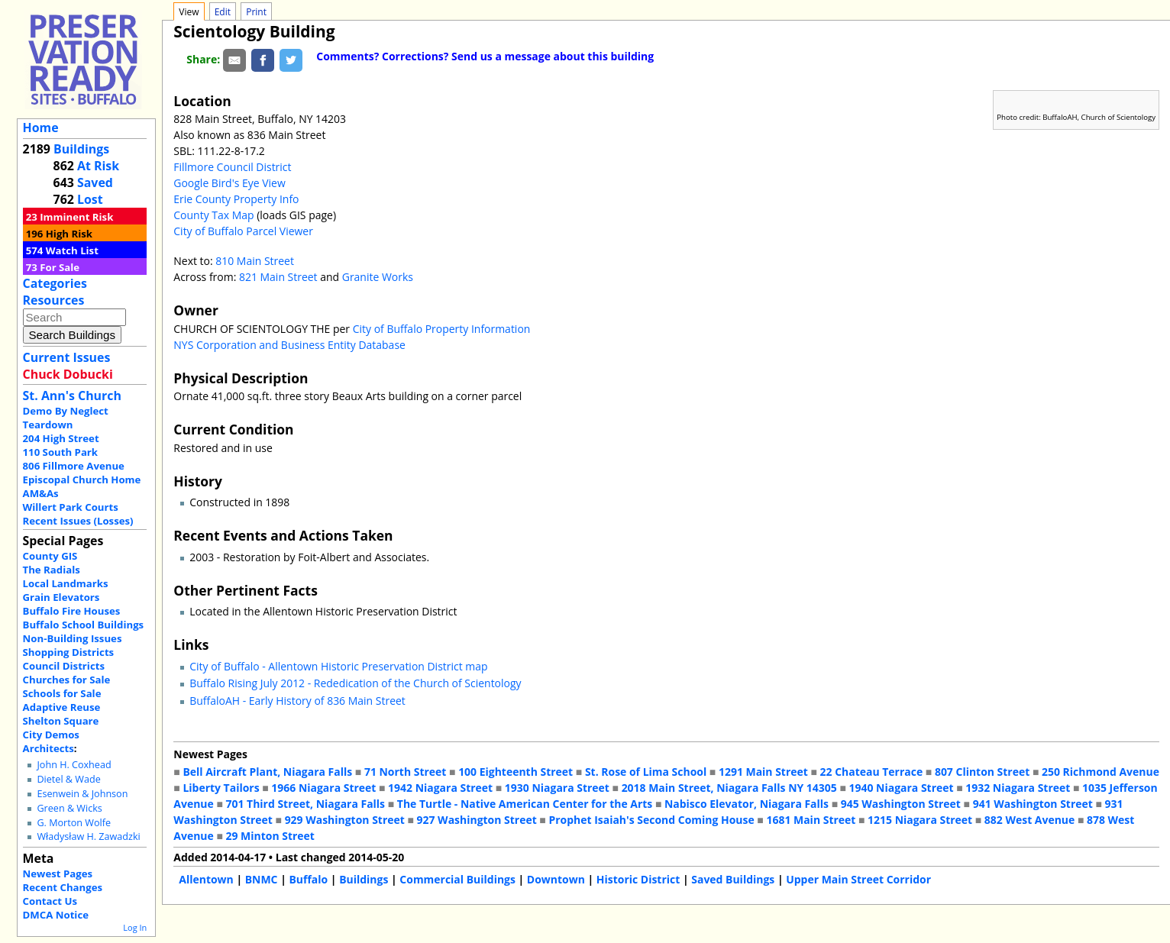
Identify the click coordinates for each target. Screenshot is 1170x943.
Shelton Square (61, 721)
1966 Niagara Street (323, 787)
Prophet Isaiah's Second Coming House (651, 819)
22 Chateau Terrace (871, 771)
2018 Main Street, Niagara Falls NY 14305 (729, 787)
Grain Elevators (61, 597)
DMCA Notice (56, 915)
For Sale (59, 267)
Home (41, 127)
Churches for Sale (67, 679)
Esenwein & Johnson (82, 793)
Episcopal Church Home (82, 479)
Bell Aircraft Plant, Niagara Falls (267, 771)
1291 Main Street (763, 771)
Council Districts (64, 666)
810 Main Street (254, 261)
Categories (55, 283)
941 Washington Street (1033, 803)
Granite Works (377, 277)
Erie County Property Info (236, 199)
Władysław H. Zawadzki (88, 836)
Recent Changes (63, 887)
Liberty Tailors (221, 787)
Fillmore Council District (232, 167)
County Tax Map (213, 215)
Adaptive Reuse (62, 707)
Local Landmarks (65, 583)
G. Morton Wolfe (74, 822)
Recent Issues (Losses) (78, 521)
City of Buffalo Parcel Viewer (243, 231)
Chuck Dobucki (68, 374)
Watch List (72, 250)
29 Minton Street (269, 835)
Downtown (556, 879)
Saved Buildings (732, 879)
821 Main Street (279, 277)
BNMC (261, 879)
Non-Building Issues (72, 638)
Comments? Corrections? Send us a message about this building (485, 56)
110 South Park (61, 452)
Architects (48, 748)
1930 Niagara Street (557, 787)
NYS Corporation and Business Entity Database (289, 344)
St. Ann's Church (72, 395)
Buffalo (308, 879)
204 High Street (61, 438)
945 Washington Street (901, 803)
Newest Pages (57, 873)
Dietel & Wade (68, 779)
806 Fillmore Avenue (73, 466)
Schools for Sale (62, 693)
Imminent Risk (76, 217)
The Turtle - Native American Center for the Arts (524, 803)
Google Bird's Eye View (229, 183)
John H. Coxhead (74, 764)
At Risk (98, 165)
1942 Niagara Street (440, 787)
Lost (90, 199)
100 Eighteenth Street (515, 771)
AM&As (41, 493)
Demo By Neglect (65, 411)
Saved (95, 182)
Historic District (638, 879)
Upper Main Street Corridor (858, 879)
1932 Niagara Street (1017, 787)
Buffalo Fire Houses (72, 611)
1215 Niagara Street (920, 819)
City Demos (51, 734)
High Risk (69, 234)
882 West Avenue (1029, 819)
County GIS (50, 556)
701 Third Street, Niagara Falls (305, 803)
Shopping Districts (69, 652)
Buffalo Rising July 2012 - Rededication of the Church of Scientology (355, 683)
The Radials (51, 569)
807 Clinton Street (982, 771)
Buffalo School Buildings (83, 624)
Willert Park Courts (70, 507)
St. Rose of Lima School (645, 771)
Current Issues (67, 357)
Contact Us (50, 901)
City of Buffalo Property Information (442, 328)
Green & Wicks (69, 808)
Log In (135, 927)
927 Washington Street (477, 819)
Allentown (206, 879)
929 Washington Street (345, 819)
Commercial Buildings (457, 879)
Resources (54, 300)
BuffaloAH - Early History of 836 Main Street (297, 700)
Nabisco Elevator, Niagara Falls (746, 803)
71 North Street (405, 771)
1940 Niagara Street (901, 787)
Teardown (48, 424)
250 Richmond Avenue (1100, 771)
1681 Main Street (810, 819)
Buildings (81, 148)
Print (256, 11)
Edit (223, 11)
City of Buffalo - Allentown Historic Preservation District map (338, 666)
